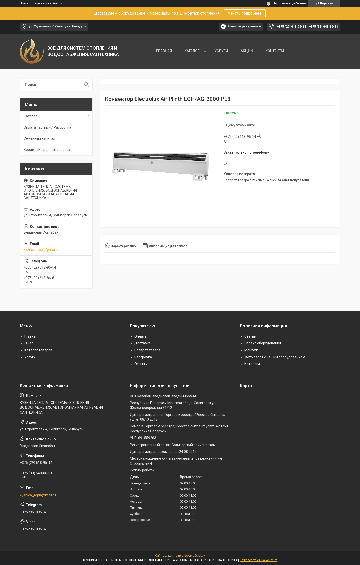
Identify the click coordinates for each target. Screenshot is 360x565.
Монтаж (251, 350)
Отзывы (141, 364)
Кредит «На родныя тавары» (47, 150)
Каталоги (252, 364)
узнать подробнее (245, 13)
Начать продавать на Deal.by (41, 3)
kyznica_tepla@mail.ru (42, 250)
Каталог (30, 116)
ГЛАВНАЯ (164, 51)
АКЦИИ (247, 51)
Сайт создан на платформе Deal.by (180, 556)
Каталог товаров (38, 350)
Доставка (142, 343)
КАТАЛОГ (192, 51)
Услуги (30, 357)
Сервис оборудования (262, 343)
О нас (29, 343)
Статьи (250, 336)
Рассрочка (143, 357)
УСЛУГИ (221, 51)
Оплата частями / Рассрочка (47, 128)
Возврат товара (147, 350)
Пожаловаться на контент (258, 560)
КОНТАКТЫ (275, 51)
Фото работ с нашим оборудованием (274, 357)
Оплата (140, 336)
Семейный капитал (39, 138)
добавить (299, 3)
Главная (31, 336)
